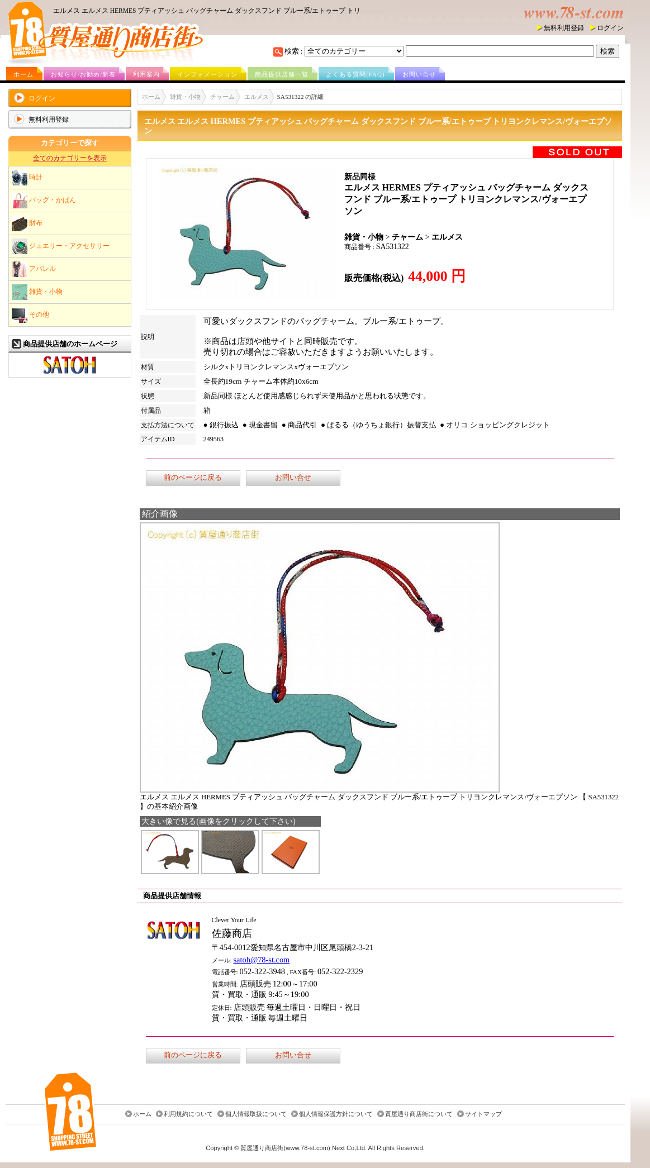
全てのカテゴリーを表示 (70, 158)
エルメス (256, 96)
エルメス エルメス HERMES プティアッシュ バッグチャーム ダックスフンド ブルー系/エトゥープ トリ (206, 10)
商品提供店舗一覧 (282, 74)
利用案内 (146, 74)
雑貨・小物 (37, 292)
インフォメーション (207, 74)
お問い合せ (419, 74)
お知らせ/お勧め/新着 (83, 74)
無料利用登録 (564, 28)
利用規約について (188, 1114)
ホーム (23, 74)
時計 (27, 177)
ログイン (610, 28)
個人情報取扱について (256, 1114)
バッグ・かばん (44, 200)
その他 (30, 315)
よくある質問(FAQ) (355, 74)
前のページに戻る (193, 477)
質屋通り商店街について (419, 1114)
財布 (27, 223)
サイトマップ (483, 1114)
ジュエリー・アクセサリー (61, 246)
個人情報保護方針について (336, 1114)
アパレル (34, 269)
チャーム (222, 96)
